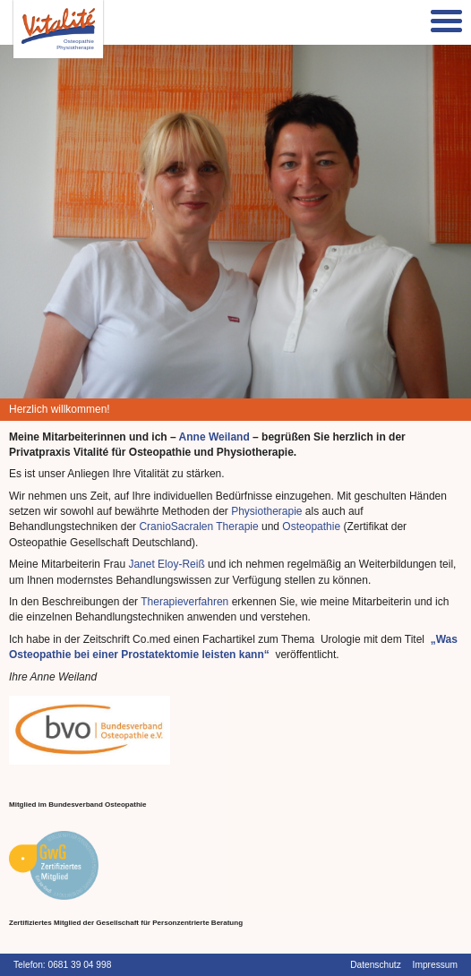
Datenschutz (375, 965)
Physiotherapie (268, 511)
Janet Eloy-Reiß (166, 564)
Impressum (435, 965)
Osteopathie (311, 526)
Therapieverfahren (184, 601)
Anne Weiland (214, 437)
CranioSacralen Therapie (198, 526)
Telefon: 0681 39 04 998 (62, 965)
